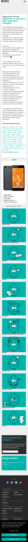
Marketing (5, 519)
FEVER (6, 127)
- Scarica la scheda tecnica (10, 202)
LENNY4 (15, 132)
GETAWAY (11, 127)
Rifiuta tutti (14, 536)
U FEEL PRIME (12, 141)
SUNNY (13, 134)
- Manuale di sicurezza (9, 200)
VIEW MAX (11, 145)
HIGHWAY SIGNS (14, 129)
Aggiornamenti (18, 508)
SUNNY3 (13, 136)
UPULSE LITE (5, 143)
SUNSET (4, 138)
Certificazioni (5, 497)
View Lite (4, 145)
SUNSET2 (10, 138)
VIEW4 (7, 150)
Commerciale (5, 521)
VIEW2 (6, 146)
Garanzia (4, 513)
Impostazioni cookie (13, 532)
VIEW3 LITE (17, 148)
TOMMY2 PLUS (6, 139)
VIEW (11, 143)
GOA (16, 127)
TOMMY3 (13, 139)
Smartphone (5, 492)
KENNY (15, 130)
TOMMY (16, 138)
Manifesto (5, 502)
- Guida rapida (6, 198)
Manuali (4, 511)
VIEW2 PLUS (19, 146)
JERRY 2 (4, 130)
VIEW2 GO (12, 146)
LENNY (19, 130)
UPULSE (19, 141)
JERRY (22, 129)
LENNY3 (10, 132)
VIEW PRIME (18, 145)
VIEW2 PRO (5, 148)
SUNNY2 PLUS (6, 136)
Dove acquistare (18, 494)
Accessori (5, 494)
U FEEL (19, 139)
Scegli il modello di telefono (14, 206)
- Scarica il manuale (8, 196)
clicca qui (16, 152)
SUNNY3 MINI (20, 136)
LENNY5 (8, 134)
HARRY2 (7, 129)
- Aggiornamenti (7, 195)
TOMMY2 (21, 138)
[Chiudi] (25, 524)
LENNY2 (4, 132)
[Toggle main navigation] (25, 1)
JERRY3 (10, 130)
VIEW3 (11, 148)
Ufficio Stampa (18, 519)
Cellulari (16, 492)
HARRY (21, 127)
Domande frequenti (7, 508)
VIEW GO (20, 143)
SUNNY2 (18, 134)
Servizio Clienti (18, 511)
